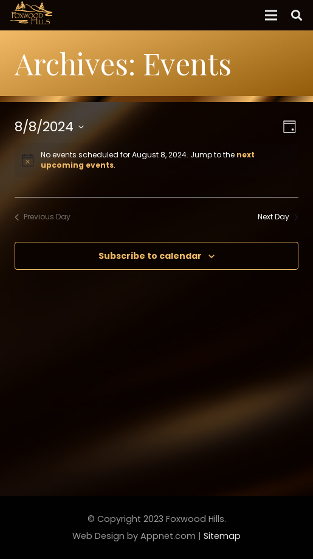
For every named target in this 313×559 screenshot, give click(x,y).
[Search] (296, 15)
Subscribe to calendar (150, 256)
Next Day (278, 217)
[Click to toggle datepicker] (49, 127)
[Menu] (271, 15)
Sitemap (222, 536)
